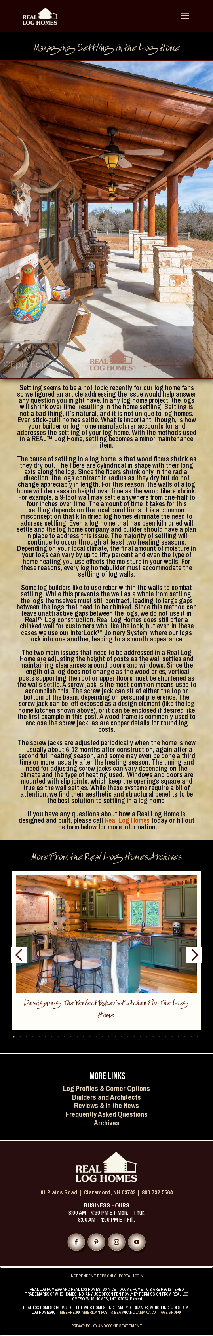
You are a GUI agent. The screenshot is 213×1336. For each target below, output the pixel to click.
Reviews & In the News (106, 1105)
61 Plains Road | (62, 1192)
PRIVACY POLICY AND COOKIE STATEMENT (106, 1325)
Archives (107, 1123)
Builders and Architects (106, 1097)
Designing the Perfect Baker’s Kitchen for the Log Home (106, 1010)
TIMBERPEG (66, 1312)
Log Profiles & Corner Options (106, 1088)
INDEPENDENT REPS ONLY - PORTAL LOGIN (106, 1276)
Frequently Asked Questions (107, 1114)
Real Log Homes (126, 820)
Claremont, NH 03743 (109, 1192)
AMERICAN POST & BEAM (103, 1312)
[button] (20, 1037)
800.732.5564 (157, 1192)
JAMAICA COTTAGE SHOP (157, 1312)
